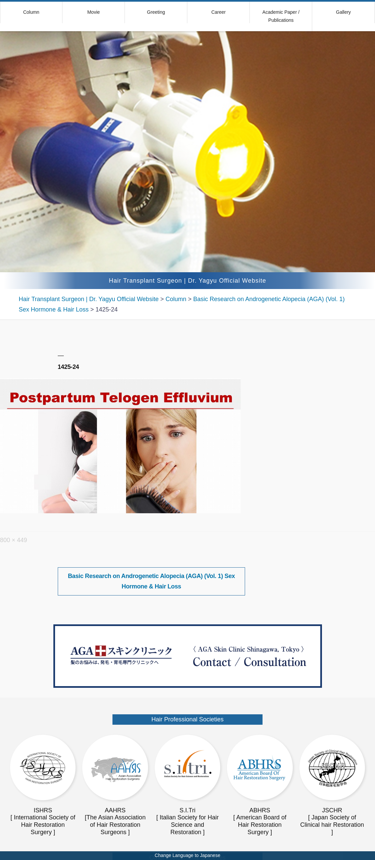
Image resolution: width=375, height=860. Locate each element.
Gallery (343, 12)
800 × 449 (13, 540)
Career (218, 12)
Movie (93, 12)
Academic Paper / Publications (281, 16)
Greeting (156, 12)
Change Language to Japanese (187, 855)
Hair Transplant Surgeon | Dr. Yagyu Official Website (187, 280)
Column (31, 12)
